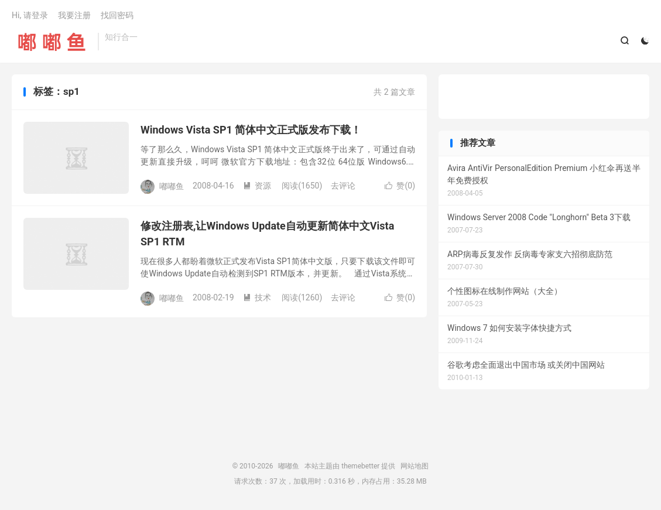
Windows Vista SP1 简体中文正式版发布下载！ (251, 130)
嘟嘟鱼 (52, 41)
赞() (400, 185)
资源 (257, 185)
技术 (257, 297)
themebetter (360, 466)
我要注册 (74, 15)
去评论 (343, 185)
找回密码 (117, 15)
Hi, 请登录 (30, 15)
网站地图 (414, 466)
